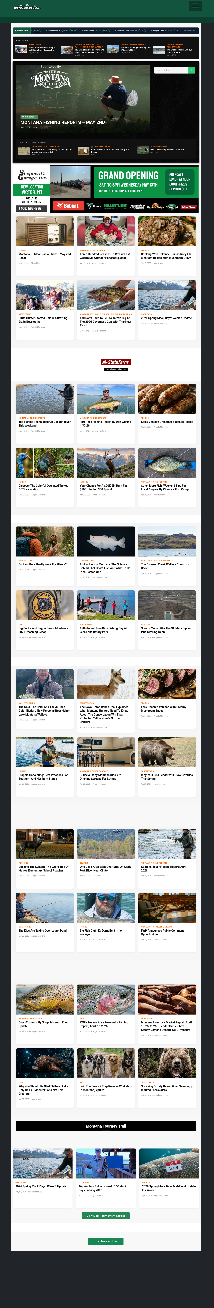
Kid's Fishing (86, 624)
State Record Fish (163, 20)
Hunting (42, 20)
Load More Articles (106, 1241)
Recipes (127, 20)
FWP (21, 624)
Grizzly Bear (147, 1082)
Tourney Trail (143, 20)
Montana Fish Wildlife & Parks (156, 927)
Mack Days (146, 314)
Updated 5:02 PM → (190, 31)
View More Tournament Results (106, 1215)
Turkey (22, 482)
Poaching (23, 863)
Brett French (25, 314)
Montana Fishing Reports (32, 418)
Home (31, 20)
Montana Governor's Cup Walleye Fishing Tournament (102, 314)
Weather (115, 20)
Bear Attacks (25, 561)
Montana (145, 624)
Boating (84, 863)
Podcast (68, 20)
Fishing (55, 20)
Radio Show (82, 20)
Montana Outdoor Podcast (94, 250)
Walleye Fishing (27, 703)
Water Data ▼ (100, 20)
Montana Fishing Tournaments (157, 561)
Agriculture (147, 1019)
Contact (181, 20)
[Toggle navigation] (195, 6)
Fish (21, 1082)
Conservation (87, 561)
